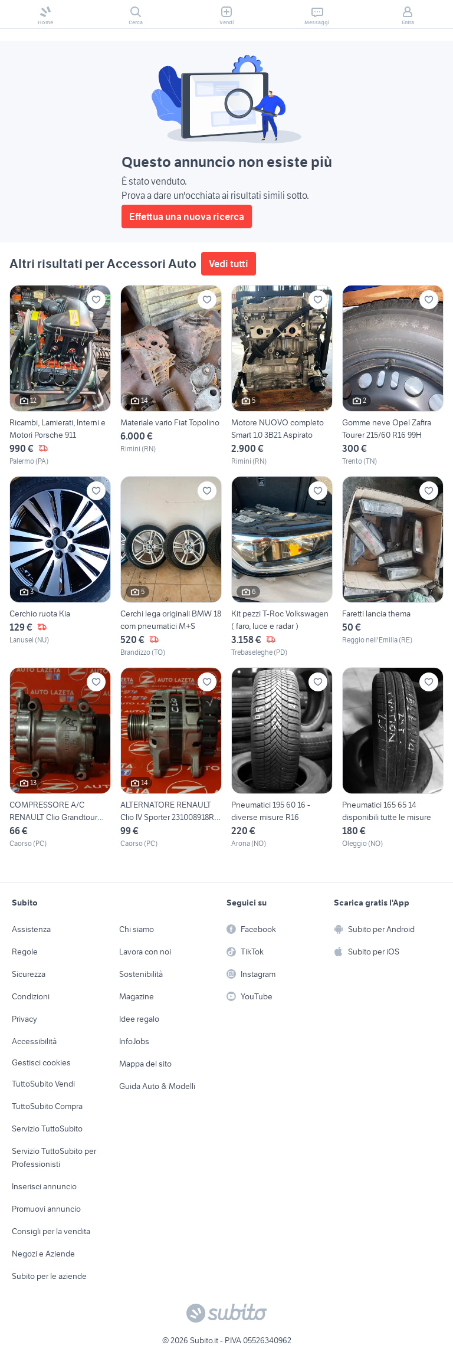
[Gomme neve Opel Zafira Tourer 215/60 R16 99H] (393, 376)
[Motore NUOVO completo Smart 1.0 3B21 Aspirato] (282, 376)
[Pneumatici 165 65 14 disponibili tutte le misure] (393, 758)
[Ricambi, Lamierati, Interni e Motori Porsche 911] (60, 376)
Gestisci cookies (41, 1062)
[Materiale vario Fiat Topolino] (171, 376)
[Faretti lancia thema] (393, 567)
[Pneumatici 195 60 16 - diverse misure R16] (282, 758)
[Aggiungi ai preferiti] (96, 299)
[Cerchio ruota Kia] (60, 567)
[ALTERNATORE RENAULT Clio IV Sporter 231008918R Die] (171, 758)
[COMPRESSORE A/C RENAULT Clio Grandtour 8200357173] (60, 758)
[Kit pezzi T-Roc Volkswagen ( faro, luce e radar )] (282, 567)
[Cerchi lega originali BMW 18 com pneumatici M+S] (171, 567)
